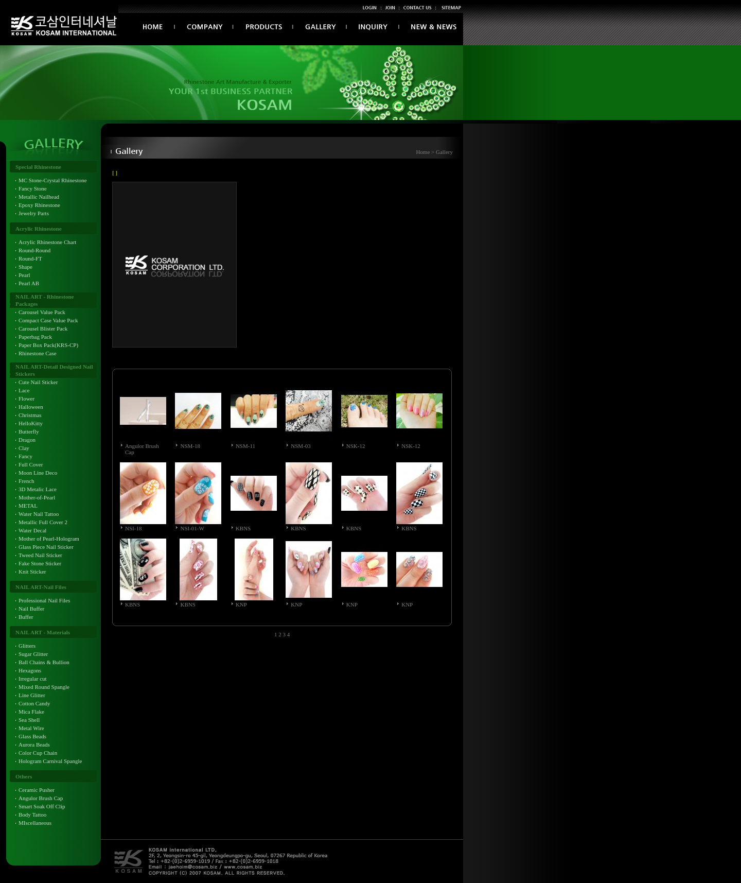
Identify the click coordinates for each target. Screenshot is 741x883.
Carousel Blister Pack (43, 328)
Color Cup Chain (38, 753)
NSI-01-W (192, 528)
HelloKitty (31, 423)
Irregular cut (33, 679)
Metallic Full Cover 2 (43, 522)
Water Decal (32, 530)
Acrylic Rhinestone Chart (47, 242)
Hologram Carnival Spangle (50, 761)
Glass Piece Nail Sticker (46, 547)
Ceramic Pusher (37, 790)
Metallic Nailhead (39, 197)
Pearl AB (29, 283)
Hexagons (30, 670)
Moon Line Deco (38, 473)
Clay (24, 448)
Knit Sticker (32, 571)
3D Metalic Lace (38, 489)
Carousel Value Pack (42, 312)
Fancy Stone (33, 188)
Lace (24, 390)
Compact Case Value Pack (48, 320)
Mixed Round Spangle (44, 687)
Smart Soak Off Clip (42, 806)
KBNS (243, 528)
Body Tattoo (32, 814)
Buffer (26, 617)
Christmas (30, 415)
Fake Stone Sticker (40, 563)
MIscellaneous (35, 823)
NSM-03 (301, 446)
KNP (241, 604)
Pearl (24, 275)
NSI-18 (133, 528)
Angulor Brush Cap (41, 798)
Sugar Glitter (33, 654)
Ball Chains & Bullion (44, 662)
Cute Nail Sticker (38, 382)
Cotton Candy (34, 703)
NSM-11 (245, 446)
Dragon (27, 440)
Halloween (31, 407)
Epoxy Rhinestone (39, 205)
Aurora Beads (34, 744)
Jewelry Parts (34, 213)
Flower (26, 398)
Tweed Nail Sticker (40, 555)
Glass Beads (32, 736)
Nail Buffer (31, 608)
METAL (28, 506)
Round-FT (30, 258)
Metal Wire (31, 728)
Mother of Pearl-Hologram (49, 538)
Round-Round (34, 250)
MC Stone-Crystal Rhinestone (53, 180)
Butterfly (29, 431)
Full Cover (31, 464)
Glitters (27, 646)
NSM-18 (190, 446)
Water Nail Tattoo (39, 514)
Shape (25, 267)
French (26, 481)
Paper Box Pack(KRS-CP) (48, 345)
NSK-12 (355, 446)
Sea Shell (29, 720)
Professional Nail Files (44, 600)
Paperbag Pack (35, 337)
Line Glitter (32, 695)
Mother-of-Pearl (37, 497)
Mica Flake (31, 711)
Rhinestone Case (38, 353)
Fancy (25, 456)
